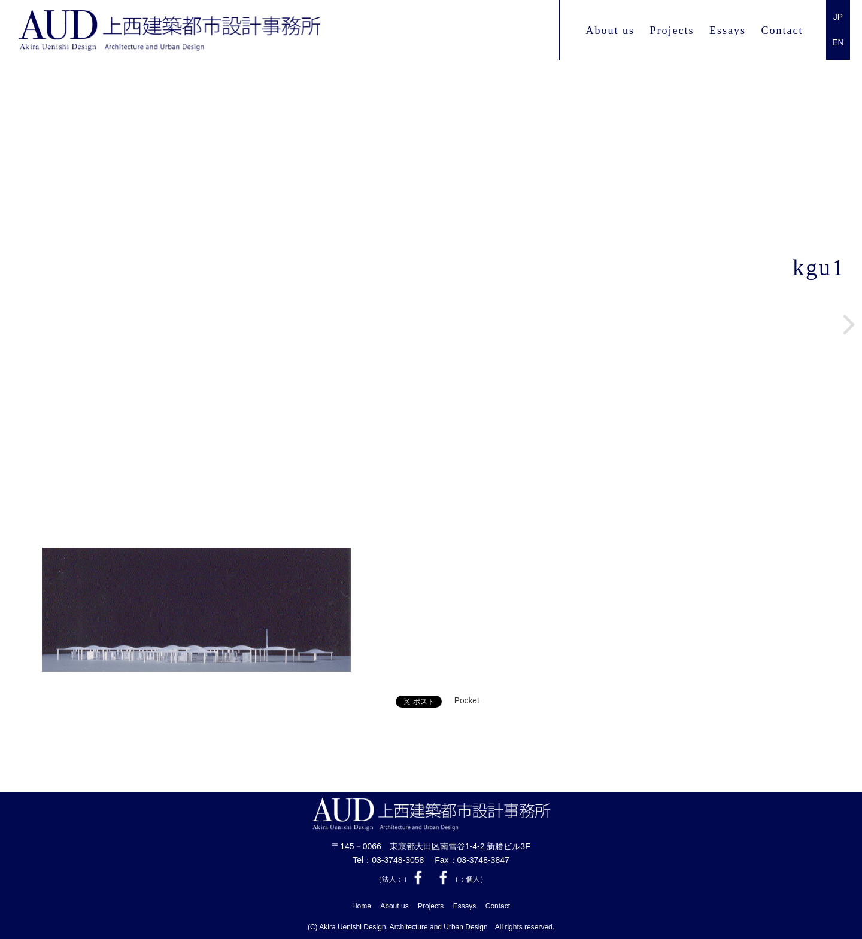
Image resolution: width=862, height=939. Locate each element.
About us (610, 30)
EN (837, 42)
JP (838, 17)
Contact (782, 30)
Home (361, 906)
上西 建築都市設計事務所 (169, 30)
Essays (727, 30)
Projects (671, 30)
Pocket (466, 700)
